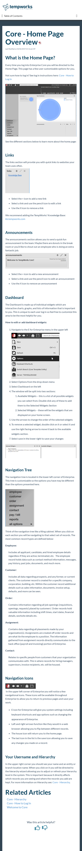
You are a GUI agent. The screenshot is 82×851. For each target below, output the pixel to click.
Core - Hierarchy (61, 782)
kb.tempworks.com (15, 218)
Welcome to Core (17, 807)
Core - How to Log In (19, 803)
